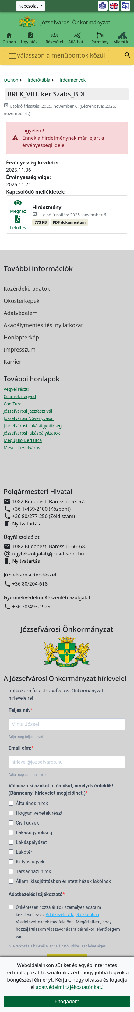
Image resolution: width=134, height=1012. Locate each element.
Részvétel (54, 38)
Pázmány (100, 38)
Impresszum (20, 349)
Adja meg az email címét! (29, 774)
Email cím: (20, 748)
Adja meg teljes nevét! (26, 737)
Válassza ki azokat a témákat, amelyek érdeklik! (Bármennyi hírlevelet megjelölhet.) (61, 789)
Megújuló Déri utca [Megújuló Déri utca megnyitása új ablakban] (23, 440)
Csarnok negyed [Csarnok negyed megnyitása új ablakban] (20, 396)
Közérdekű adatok (27, 288)
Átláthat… (77, 38)
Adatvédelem (20, 313)
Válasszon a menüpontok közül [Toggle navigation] (56, 56)
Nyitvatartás (26, 523)
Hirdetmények (71, 80)
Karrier (12, 361)
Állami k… (122, 38)
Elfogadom (67, 1001)
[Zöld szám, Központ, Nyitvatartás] (30, 6)
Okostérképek (22, 300)
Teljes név (20, 710)
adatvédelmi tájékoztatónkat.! (69, 987)
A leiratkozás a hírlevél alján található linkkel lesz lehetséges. (58, 946)
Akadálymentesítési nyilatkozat (43, 325)
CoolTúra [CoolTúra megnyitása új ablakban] (13, 404)
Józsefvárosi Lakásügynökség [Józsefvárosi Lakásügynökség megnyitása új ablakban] (33, 426)
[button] (128, 56)
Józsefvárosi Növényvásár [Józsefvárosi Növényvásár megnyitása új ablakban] (29, 418)
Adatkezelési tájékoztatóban (72, 914)
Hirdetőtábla (37, 80)
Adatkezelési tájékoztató (35, 894)
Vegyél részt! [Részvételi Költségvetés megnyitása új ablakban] (16, 389)
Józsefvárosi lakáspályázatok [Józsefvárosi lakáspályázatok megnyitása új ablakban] (32, 433)
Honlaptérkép (21, 337)
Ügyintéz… (30, 38)
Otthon (9, 38)
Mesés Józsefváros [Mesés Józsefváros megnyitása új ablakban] (22, 447)
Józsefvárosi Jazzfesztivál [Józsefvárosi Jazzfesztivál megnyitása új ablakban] (28, 411)
